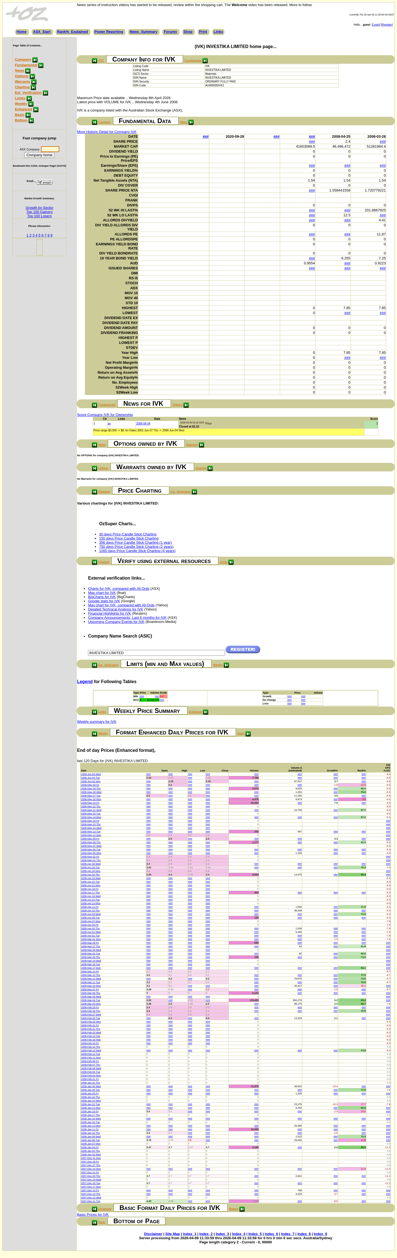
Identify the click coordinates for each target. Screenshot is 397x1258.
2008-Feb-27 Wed (91, 1014)
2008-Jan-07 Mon (91, 1143)
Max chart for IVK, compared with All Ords (121, 605)
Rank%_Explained (72, 32)
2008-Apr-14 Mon (90, 903)
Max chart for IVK (102, 593)
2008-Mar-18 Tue (90, 964)
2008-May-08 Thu (91, 842)
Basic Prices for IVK (93, 1214)
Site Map (172, 1234)
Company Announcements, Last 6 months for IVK (127, 617)
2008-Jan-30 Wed (91, 1086)
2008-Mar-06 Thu (90, 993)
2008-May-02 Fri (90, 856)
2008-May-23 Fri (90, 802)
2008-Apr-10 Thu (90, 910)
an (109, 423)
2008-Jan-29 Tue (90, 1090)
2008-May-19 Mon (91, 817)
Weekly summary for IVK (96, 722)
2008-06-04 (143, 423)
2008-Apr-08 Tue (90, 917)
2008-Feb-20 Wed (91, 1032)
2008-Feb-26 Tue (90, 1018)
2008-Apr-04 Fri (89, 924)
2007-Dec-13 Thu (90, 1194)
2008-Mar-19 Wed (91, 960)
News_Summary (143, 32)
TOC (101, 60)
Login (376, 24)
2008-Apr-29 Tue (90, 867)
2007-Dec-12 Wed (91, 1197)
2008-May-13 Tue (91, 831)
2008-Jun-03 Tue (90, 777)
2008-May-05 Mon (91, 853)
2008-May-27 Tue (91, 795)
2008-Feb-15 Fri (90, 1043)
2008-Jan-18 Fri (90, 1111)
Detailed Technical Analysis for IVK (115, 609)
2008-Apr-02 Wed (91, 932)
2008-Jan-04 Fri (90, 1147)
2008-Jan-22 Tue (90, 1104)
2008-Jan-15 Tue (90, 1122)
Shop (188, 32)
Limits (20, 98)
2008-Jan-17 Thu (90, 1115)
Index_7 (287, 1234)
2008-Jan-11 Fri (90, 1129)
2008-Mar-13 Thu (90, 975)
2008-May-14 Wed (91, 828)
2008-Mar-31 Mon (91, 939)
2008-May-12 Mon (91, 835)
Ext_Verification (28, 93)
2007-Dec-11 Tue (90, 1201)
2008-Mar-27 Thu (90, 946)
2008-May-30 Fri (90, 785)
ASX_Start (42, 32)
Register (387, 24)
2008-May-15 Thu (91, 824)
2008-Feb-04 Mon (91, 1075)
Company (23, 59)
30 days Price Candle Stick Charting (127, 534)
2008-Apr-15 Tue (90, 899)
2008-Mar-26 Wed (91, 950)
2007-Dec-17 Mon (91, 1186)
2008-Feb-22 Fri (90, 1025)
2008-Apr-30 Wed (91, 863)
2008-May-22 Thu (91, 806)
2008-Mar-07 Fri (90, 989)
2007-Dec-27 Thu (90, 1165)
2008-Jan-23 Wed (91, 1100)
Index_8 (304, 1234)
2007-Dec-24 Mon (91, 1168)
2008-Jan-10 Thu (90, 1133)
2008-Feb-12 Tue (90, 1054)
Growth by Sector (39, 208)
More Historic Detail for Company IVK (106, 132)
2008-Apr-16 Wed (91, 896)
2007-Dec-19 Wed (91, 1179)
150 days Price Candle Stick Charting (128, 538)
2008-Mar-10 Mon (91, 985)
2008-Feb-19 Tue (90, 1036)
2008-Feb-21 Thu (90, 1029)
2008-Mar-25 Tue (90, 953)
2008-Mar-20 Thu (90, 957)
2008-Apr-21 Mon (90, 885)
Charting (22, 87)
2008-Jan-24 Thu (90, 1097)
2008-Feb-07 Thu (90, 1064)
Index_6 (271, 1234)
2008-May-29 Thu (91, 788)
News (19, 70)
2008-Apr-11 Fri (89, 907)
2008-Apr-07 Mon (90, 921)
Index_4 (238, 1234)
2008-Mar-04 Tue (90, 1000)
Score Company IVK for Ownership (105, 415)
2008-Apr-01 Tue (90, 935)
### (206, 136)
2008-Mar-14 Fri (90, 971)
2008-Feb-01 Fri (90, 1079)
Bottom (21, 120)
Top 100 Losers (39, 216)
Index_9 (320, 1234)
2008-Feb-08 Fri (90, 1061)
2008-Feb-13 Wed (91, 1050)
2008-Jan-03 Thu (90, 1151)
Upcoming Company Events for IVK (116, 622)
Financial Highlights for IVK (109, 613)
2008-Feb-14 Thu (90, 1046)
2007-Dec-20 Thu (90, 1176)
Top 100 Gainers (39, 212)
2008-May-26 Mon (91, 799)
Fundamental (26, 65)
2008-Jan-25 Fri (90, 1093)
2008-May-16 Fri (90, 820)
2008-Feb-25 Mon (91, 1021)
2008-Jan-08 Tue (90, 1140)
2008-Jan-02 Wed (91, 1154)
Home (21, 32)
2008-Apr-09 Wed (91, 914)
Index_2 (206, 1234)
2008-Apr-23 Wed (91, 878)
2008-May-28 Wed (91, 792)
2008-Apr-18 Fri (89, 889)
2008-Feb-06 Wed (91, 1068)
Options (21, 76)
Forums (170, 32)
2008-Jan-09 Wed (91, 1136)
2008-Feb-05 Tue (90, 1072)
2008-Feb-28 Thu (90, 1011)
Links (218, 32)
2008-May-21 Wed (91, 810)
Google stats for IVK (104, 601)
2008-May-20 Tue (91, 813)
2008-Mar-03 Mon (91, 1003)
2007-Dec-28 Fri (90, 1161)
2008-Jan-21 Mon (91, 1107)
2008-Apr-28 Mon (90, 871)
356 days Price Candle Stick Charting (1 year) (135, 542)
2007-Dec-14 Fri (90, 1190)
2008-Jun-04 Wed (91, 774)
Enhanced (23, 109)
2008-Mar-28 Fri (90, 942)
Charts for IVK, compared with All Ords (118, 588)
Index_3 (222, 1234)
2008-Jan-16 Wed (91, 1118)
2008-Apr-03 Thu (90, 928)
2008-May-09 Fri (90, 838)
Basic (20, 115)
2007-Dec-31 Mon (91, 1158)
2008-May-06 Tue (91, 849)
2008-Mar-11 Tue (90, 982)
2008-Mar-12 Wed (91, 978)
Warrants (22, 81)
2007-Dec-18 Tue (90, 1183)
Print (203, 32)
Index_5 (255, 1234)
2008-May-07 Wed (91, 846)
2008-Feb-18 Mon (91, 1039)
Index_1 (189, 1234)
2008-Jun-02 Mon (91, 781)
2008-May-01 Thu (91, 860)
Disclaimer (153, 1234)
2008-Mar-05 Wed (91, 996)
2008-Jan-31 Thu (90, 1082)
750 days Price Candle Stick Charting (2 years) (136, 547)
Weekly (21, 104)
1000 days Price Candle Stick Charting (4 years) (137, 551)
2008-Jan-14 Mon (91, 1125)
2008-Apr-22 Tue (90, 881)
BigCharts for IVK (102, 597)
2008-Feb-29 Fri (90, 1007)
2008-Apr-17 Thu (90, 892)
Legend (85, 681)
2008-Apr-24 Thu (90, 874)
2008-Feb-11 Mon (91, 1057)
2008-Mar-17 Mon (91, 968)
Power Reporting (109, 32)
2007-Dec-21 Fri (90, 1172)
